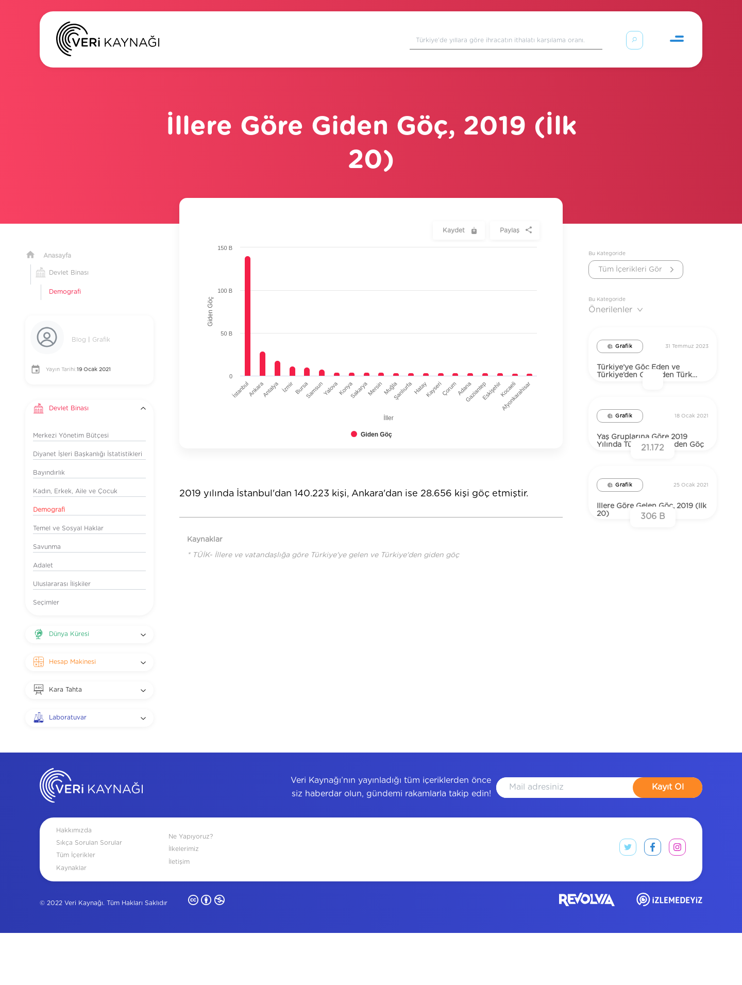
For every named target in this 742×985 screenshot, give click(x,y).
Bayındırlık (49, 460)
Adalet (43, 553)
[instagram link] (677, 901)
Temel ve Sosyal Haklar (68, 516)
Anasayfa (57, 243)
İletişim (179, 913)
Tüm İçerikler (75, 907)
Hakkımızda (74, 882)
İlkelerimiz (183, 901)
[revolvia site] (587, 954)
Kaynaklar (71, 919)
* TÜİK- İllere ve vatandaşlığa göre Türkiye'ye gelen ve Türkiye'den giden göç (323, 542)
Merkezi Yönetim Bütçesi (71, 423)
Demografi (65, 279)
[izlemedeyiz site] (669, 954)
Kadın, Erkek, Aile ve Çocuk (75, 479)
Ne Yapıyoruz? (190, 889)
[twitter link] (627, 901)
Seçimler (46, 590)
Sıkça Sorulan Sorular (89, 895)
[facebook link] (652, 901)
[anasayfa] (91, 839)
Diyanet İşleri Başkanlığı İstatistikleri (87, 442)
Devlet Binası (69, 260)
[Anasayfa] (107, 41)
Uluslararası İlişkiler (62, 572)
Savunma (47, 534)
